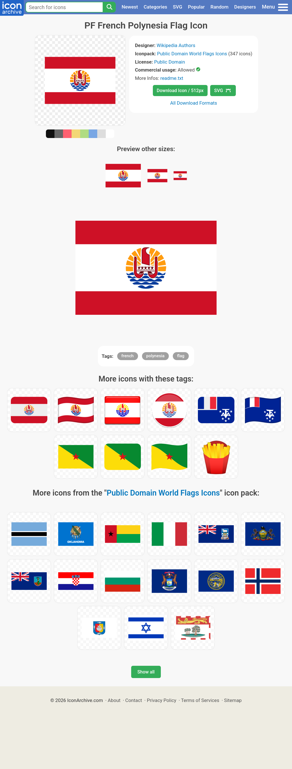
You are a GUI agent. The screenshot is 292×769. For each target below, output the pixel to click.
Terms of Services (200, 700)
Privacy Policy (161, 700)
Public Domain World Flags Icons (192, 53)
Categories (155, 7)
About (114, 700)
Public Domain (169, 62)
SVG (177, 7)
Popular (196, 7)
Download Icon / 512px (180, 90)
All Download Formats (193, 103)
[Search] (109, 7)
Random (219, 7)
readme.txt (171, 78)
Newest (129, 7)
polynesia (155, 355)
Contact (133, 700)
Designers (245, 7)
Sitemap (233, 700)
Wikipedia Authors (176, 45)
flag (180, 355)
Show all (146, 672)
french (127, 355)
